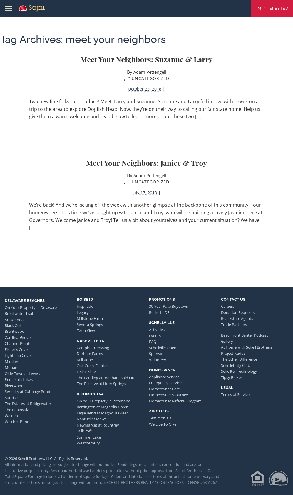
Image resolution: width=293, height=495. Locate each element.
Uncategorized (150, 78)
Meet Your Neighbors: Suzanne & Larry (147, 59)
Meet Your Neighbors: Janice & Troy (146, 163)
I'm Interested (271, 8)
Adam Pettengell (149, 72)
